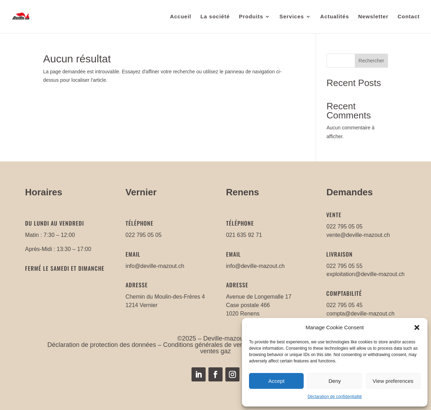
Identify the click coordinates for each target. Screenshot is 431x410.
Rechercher (371, 60)
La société (215, 16)
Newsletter (373, 16)
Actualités (334, 16)
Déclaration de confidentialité (335, 396)
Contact (408, 16)
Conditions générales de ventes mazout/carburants (235, 344)
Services (291, 16)
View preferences (393, 381)
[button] (416, 327)
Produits (251, 16)
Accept (276, 381)
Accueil (180, 16)
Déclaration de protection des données (101, 344)
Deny (334, 381)
